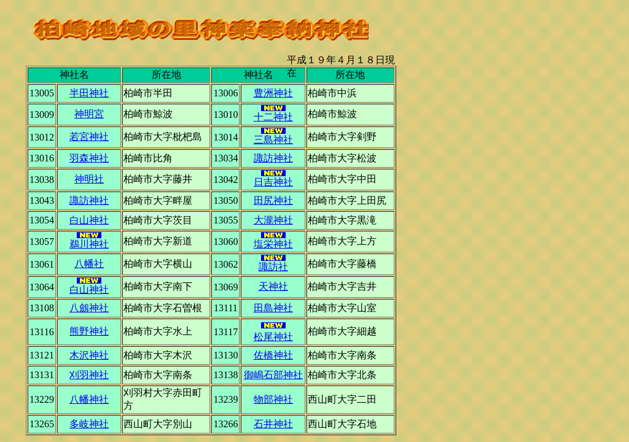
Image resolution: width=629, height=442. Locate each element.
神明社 (89, 179)
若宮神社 (89, 136)
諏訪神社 (273, 158)
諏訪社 (273, 263)
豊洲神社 (273, 93)
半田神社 (89, 93)
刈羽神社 (89, 375)
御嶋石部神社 (273, 375)
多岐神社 (89, 424)
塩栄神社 (273, 240)
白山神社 (89, 220)
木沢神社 (89, 355)
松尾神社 (273, 337)
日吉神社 (273, 178)
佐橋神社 (273, 355)
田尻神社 (273, 200)
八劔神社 (89, 308)
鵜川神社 (89, 240)
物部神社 (273, 399)
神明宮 (89, 114)
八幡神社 (89, 399)
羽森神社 (89, 158)
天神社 (273, 286)
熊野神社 (89, 331)
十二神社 (273, 117)
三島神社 (273, 136)
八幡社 (89, 263)
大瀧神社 (273, 220)
